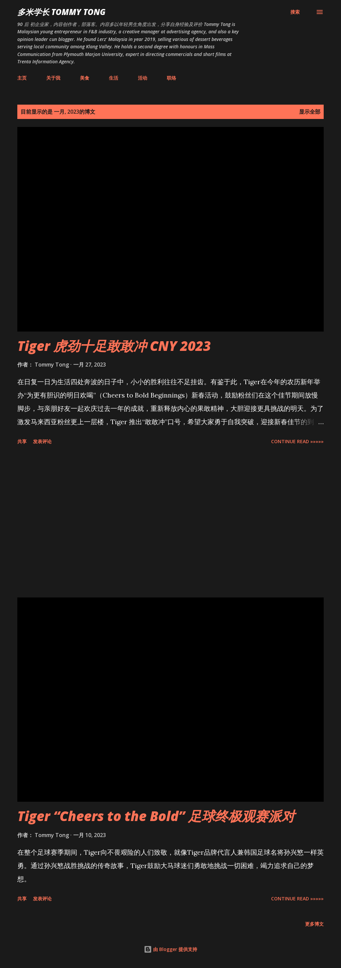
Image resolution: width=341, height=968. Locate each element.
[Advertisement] (170, 522)
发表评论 (42, 441)
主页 (22, 78)
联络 (171, 78)
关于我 (53, 78)
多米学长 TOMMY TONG (61, 11)
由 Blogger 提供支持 (170, 949)
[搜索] (295, 12)
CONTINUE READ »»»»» (297, 441)
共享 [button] (22, 441)
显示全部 (309, 111)
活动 (142, 78)
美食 (84, 78)
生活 (113, 78)
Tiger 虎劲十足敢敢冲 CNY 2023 (114, 346)
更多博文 (314, 924)
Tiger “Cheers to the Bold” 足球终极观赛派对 (156, 816)
